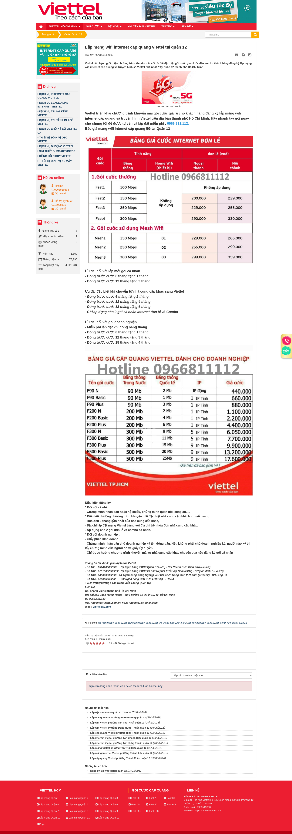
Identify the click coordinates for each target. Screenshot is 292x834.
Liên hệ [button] (186, 27)
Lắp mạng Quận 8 (77, 811)
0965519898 (60, 189)
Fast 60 (151, 804)
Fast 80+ (135, 811)
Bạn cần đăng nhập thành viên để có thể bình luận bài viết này (125, 686)
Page (41, 824)
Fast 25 (151, 798)
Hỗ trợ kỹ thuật (63, 201)
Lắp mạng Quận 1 (48, 798)
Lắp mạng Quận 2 (77, 798)
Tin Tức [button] (168, 27)
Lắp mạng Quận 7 (48, 811)
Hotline (59, 185)
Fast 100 (152, 811)
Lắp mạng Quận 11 (78, 817)
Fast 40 (134, 804)
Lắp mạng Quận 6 (107, 804)
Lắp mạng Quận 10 (48, 817)
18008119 (59, 204)
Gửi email (59, 193)
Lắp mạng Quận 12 (107, 817)
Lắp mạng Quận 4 (48, 804)
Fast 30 (169, 798)
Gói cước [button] (94, 27)
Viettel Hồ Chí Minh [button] (64, 27)
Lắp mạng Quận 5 (77, 804)
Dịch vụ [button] (115, 27)
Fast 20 (134, 798)
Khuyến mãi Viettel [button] (141, 26)
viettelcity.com (102, 606)
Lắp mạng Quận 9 (107, 811)
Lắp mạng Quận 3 (107, 798)
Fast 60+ (170, 804)
